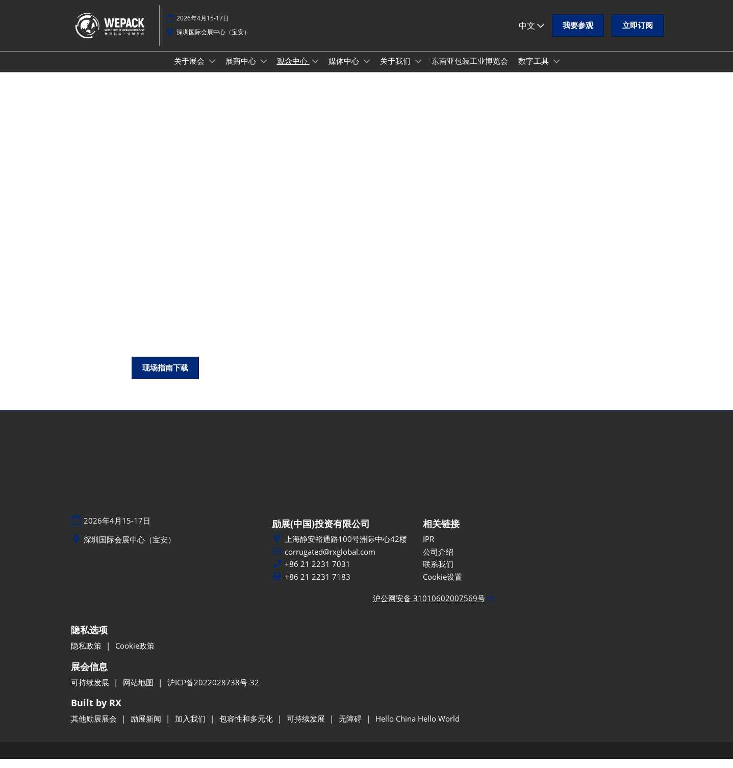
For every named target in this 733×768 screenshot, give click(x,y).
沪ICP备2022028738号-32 (213, 691)
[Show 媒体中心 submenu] (367, 71)
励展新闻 (147, 728)
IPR (428, 548)
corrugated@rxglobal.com (330, 561)
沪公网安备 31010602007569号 (429, 607)
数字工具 (534, 70)
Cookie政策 (135, 655)
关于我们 (396, 70)
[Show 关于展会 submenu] (212, 71)
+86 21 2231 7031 (317, 573)
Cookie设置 (442, 586)
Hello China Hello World (417, 728)
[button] (578, 30)
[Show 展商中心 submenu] (264, 71)
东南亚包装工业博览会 (470, 70)
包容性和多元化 (247, 728)
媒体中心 (344, 70)
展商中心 (241, 70)
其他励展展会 (95, 728)
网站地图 (139, 691)
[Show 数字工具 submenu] (556, 71)
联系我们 (438, 573)
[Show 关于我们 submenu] (418, 71)
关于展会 (190, 70)
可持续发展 (91, 691)
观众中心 (293, 70)
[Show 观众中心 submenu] (315, 71)
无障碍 (351, 728)
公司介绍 (438, 561)
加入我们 (191, 728)
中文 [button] (531, 30)
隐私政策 (87, 655)
